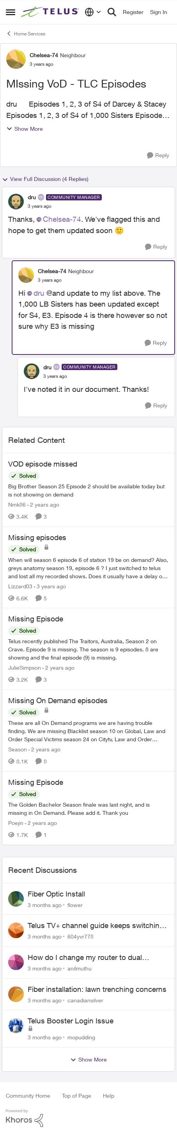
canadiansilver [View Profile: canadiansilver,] (85, 1000)
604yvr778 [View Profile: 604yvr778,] (80, 936)
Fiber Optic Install (56, 894)
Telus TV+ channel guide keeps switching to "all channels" (96, 925)
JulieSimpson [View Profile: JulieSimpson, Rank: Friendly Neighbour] (24, 667)
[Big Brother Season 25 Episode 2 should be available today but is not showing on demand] (88, 490)
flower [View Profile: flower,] (75, 904)
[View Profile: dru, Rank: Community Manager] (16, 201)
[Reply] (158, 155)
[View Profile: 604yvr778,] (16, 930)
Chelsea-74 (62, 219)
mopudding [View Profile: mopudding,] (81, 1037)
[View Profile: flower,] (16, 899)
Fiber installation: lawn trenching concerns (97, 989)
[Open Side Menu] (10, 12)
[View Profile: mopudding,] (16, 1025)
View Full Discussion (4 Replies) (45, 178)
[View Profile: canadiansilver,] (16, 994)
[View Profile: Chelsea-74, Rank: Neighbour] (16, 59)
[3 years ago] (50, 586)
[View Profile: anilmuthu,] (16, 962)
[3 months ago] (45, 904)
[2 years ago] (43, 504)
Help (108, 1095)
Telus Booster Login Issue (70, 1020)
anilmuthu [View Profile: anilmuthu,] (79, 968)
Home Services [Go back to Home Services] (25, 33)
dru (39, 293)
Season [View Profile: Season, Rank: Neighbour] (17, 749)
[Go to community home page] (51, 12)
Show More (24, 128)
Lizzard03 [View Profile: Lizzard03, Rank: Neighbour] (20, 586)
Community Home (28, 1095)
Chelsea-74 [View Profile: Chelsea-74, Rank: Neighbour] (44, 55)
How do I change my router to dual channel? (85, 957)
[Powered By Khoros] (88, 1118)
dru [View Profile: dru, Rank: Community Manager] (32, 197)
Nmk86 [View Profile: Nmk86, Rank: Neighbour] (17, 504)
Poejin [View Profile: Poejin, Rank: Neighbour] (15, 822)
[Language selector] (92, 12)
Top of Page (76, 1095)
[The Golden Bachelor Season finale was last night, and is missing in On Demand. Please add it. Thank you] (88, 808)
